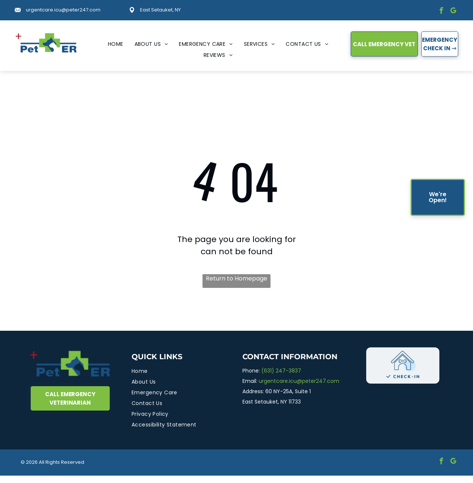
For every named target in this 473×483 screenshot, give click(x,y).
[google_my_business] (453, 12)
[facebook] (441, 12)
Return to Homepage (236, 278)
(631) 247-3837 (281, 370)
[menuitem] (115, 44)
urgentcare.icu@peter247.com (63, 9)
